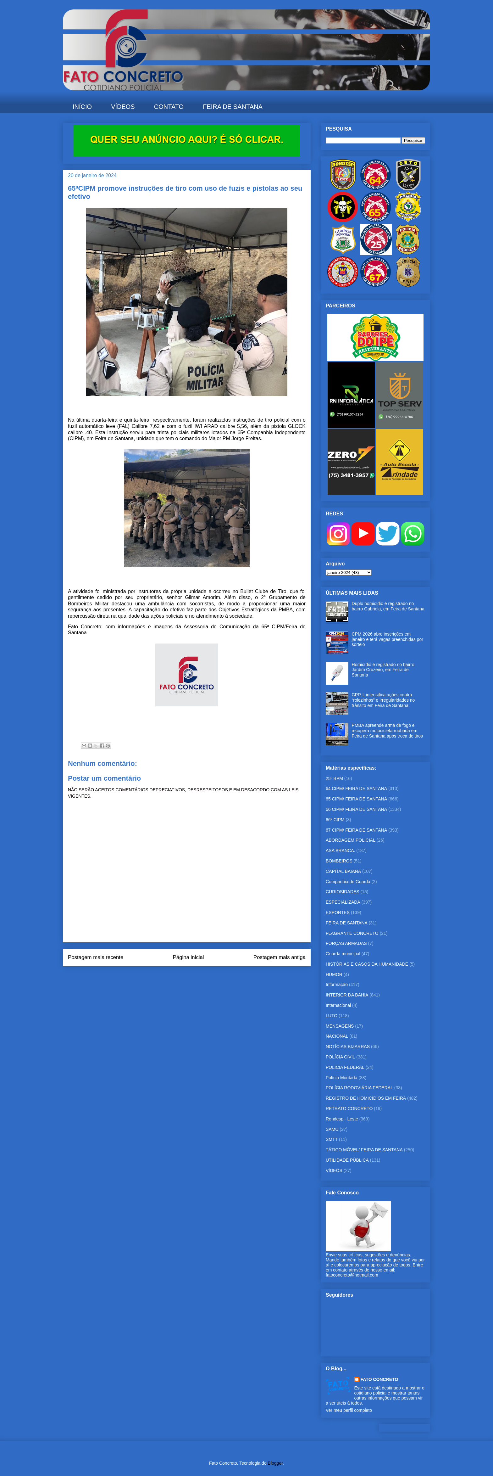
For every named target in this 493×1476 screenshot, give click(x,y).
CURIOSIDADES (342, 891)
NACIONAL (337, 1036)
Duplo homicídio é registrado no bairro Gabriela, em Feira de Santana (388, 606)
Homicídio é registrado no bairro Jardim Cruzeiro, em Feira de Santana (383, 670)
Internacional (338, 1005)
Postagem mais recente (95, 957)
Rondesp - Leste (342, 1118)
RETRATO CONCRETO (349, 1108)
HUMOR (334, 974)
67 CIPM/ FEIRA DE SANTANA (356, 830)
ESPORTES (338, 912)
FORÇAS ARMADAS (346, 943)
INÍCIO (82, 106)
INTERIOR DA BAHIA (347, 994)
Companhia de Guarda (348, 881)
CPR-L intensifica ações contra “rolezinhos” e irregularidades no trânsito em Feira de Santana (383, 700)
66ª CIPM (335, 819)
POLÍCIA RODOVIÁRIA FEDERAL (359, 1087)
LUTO (331, 1015)
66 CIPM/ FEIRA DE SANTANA (356, 809)
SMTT (332, 1139)
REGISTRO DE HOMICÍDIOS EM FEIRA (366, 1098)
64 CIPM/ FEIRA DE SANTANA (356, 788)
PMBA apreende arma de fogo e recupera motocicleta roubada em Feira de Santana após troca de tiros (387, 730)
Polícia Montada (341, 1077)
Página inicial (188, 957)
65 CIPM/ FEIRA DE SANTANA (356, 798)
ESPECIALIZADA (343, 902)
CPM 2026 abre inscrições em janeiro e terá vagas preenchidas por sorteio (387, 639)
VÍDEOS (123, 106)
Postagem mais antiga (279, 957)
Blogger (275, 1463)
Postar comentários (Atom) (195, 974)
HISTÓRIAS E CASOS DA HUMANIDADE (367, 964)
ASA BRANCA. (340, 850)
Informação (337, 984)
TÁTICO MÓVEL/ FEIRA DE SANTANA (364, 1149)
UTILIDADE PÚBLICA (347, 1160)
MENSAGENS (340, 1026)
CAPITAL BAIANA (343, 871)
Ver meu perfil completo (349, 1410)
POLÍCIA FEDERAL (345, 1067)
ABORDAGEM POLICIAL (350, 840)
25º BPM (334, 778)
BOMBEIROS (339, 860)
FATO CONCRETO (379, 1379)
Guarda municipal (343, 953)
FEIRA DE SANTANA (233, 106)
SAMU (332, 1129)
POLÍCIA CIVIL (340, 1056)
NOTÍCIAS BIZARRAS (348, 1046)
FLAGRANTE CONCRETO (352, 933)
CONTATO (169, 106)
